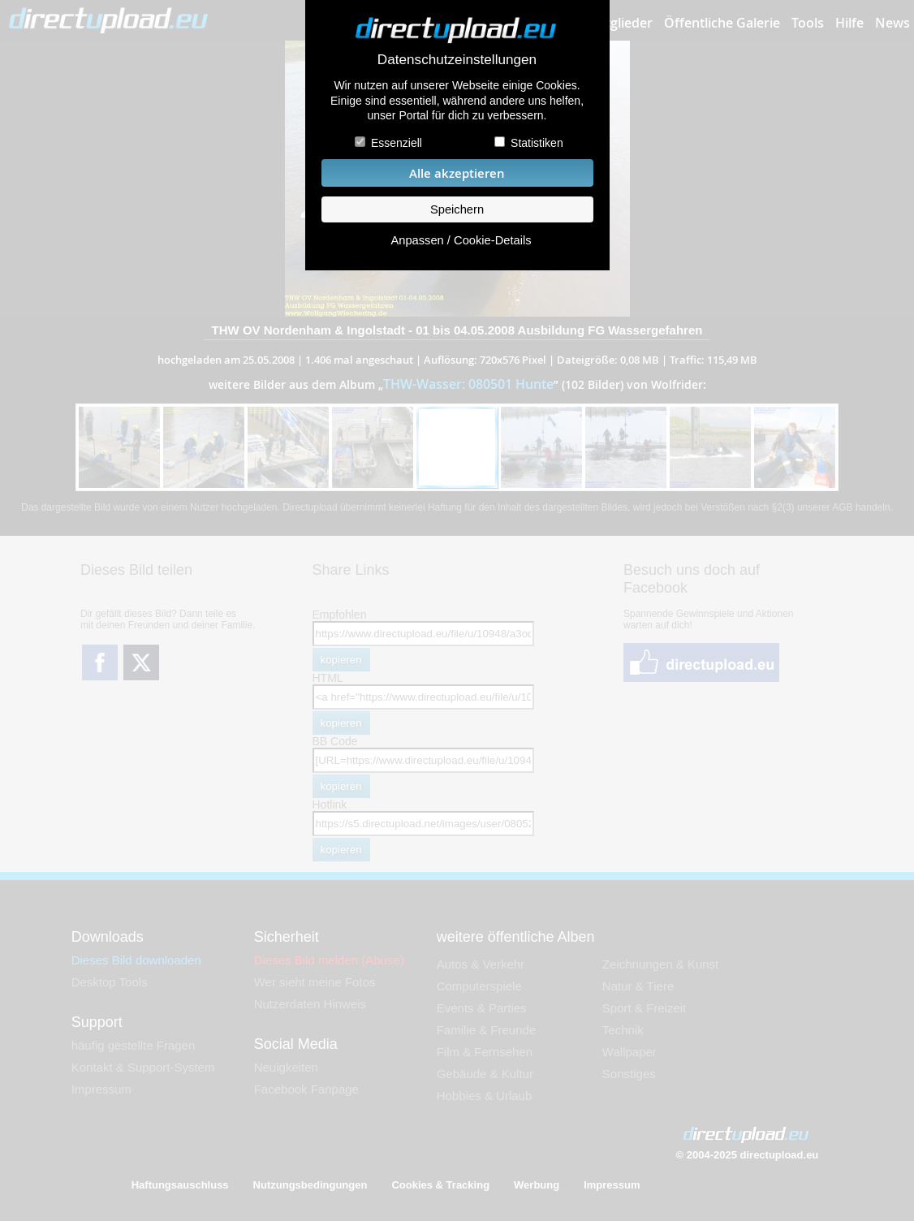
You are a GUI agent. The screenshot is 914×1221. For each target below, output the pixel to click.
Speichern (457, 209)
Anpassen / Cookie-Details (460, 240)
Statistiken (537, 142)
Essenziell (396, 142)
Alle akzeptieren (457, 173)
